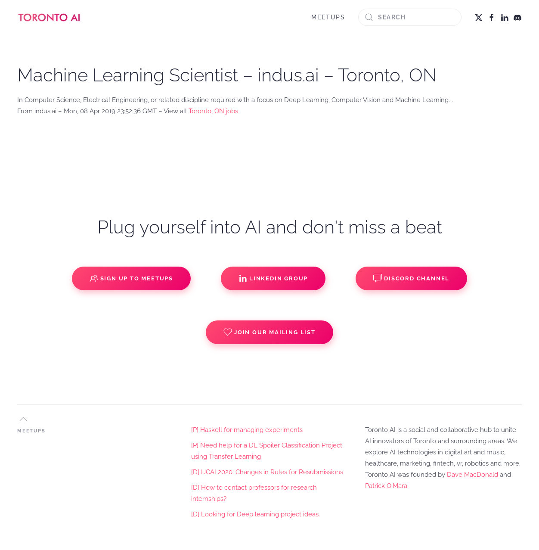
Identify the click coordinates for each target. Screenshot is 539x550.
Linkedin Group (273, 278)
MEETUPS (328, 17)
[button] (23, 419)
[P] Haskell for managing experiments (247, 430)
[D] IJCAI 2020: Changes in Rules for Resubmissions (267, 472)
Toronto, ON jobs (213, 111)
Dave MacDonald (472, 475)
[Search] (410, 17)
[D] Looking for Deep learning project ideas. (255, 514)
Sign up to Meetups (131, 278)
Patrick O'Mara (386, 486)
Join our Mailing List (269, 332)
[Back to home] (49, 17)
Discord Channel (411, 278)
